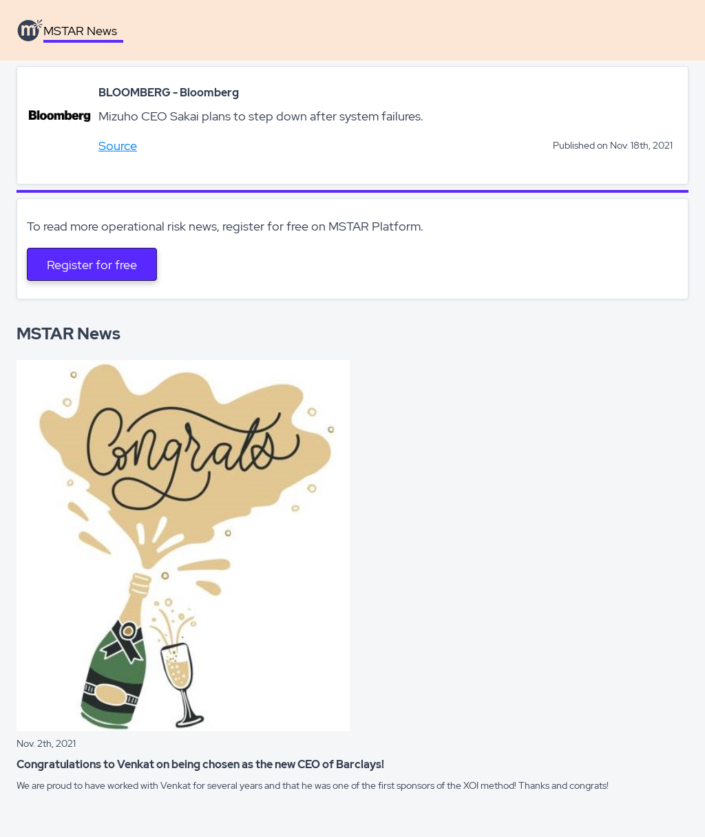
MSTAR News (80, 31)
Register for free (92, 265)
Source (117, 145)
